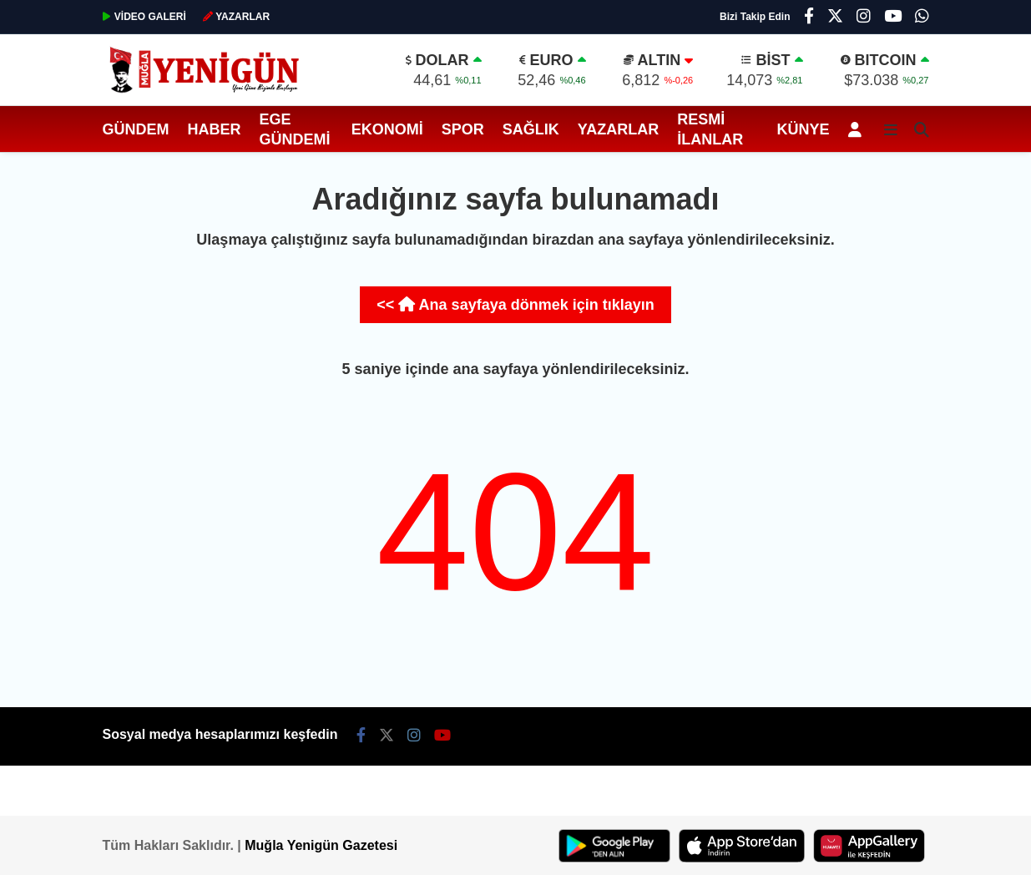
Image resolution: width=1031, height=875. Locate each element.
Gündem (136, 129)
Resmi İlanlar (710, 129)
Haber (214, 129)
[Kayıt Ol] (857, 129)
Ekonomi (387, 129)
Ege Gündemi (295, 129)
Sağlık (531, 129)
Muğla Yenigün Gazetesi (321, 845)
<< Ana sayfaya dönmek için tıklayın (515, 304)
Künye (802, 129)
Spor (463, 129)
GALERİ (144, 17)
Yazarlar (618, 129)
